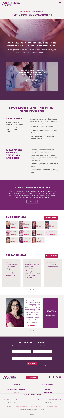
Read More (32, 325)
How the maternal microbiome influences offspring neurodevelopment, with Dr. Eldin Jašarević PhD (32, 271)
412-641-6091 (9, 406)
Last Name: (35, 349)
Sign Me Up (32, 363)
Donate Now (32, 377)
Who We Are (16, 387)
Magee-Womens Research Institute (11, 399)
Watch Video (32, 81)
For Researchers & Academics (16, 389)
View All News (51, 255)
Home (21, 11)
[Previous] (31, 289)
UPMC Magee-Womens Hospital (32, 394)
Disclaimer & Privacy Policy (36, 406)
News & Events (48, 387)
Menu (60, 4)
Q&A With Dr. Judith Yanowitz (52, 266)
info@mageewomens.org (21, 406)
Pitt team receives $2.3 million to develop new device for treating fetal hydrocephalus (11, 270)
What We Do (27, 11)
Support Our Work (48, 384)
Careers (16, 392)
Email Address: (15, 356)
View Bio (12, 227)
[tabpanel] (32, 273)
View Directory (51, 217)
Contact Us (48, 389)
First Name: (15, 349)
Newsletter (48, 392)
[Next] (33, 289)
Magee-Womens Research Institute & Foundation (49, 399)
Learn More (32, 202)
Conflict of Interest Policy (51, 406)
